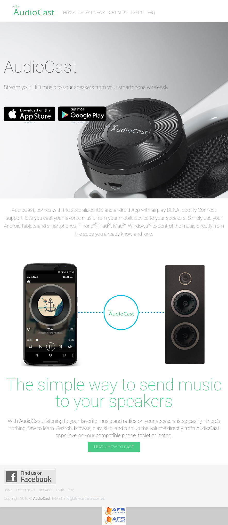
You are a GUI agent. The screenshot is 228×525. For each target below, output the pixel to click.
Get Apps (118, 12)
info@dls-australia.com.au (84, 498)
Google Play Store (81, 122)
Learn (137, 12)
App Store (29, 122)
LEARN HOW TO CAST (114, 446)
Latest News (92, 12)
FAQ (151, 12)
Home (69, 12)
